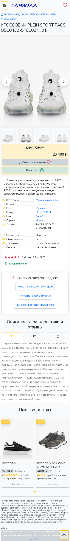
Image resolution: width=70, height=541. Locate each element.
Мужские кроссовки (47, 200)
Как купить (35, 170)
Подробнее (17, 484)
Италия (40, 220)
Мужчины (41, 208)
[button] (6, 81)
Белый (39, 216)
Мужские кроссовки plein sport (35, 286)
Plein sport (43, 212)
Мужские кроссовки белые (35, 295)
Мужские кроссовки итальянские (34, 305)
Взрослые (41, 204)
